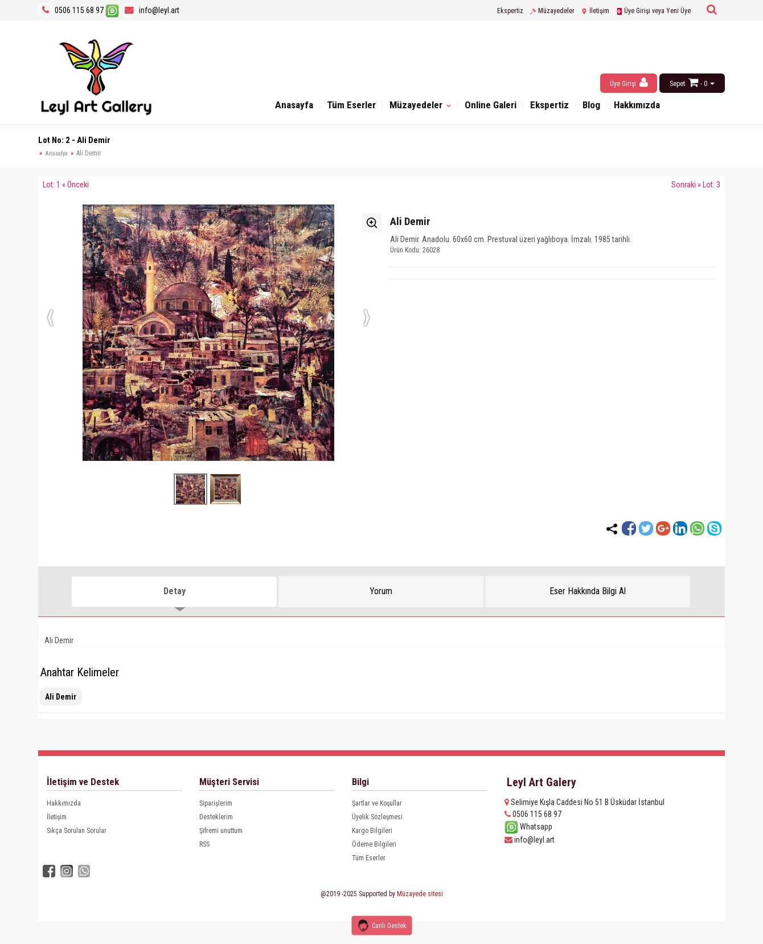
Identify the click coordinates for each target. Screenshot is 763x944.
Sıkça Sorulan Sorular (76, 831)
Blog (600, 106)
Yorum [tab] (381, 591)
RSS (204, 844)
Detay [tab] (174, 591)
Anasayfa (279, 106)
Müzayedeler (552, 11)
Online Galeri (491, 106)
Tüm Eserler (340, 106)
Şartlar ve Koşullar (377, 803)
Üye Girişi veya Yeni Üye (653, 11)
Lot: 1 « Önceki (66, 184)
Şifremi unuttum (221, 831)
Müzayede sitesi (420, 893)
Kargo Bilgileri (372, 831)
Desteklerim (216, 817)
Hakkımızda (650, 106)
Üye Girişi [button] (629, 82)
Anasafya (56, 153)
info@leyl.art (150, 10)
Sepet (677, 84)
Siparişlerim (215, 803)
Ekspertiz (510, 11)
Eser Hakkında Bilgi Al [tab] (587, 591)
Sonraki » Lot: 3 (695, 184)
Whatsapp (528, 826)
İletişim (595, 11)
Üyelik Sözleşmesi (377, 817)
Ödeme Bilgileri (374, 844)
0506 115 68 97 (79, 10)
